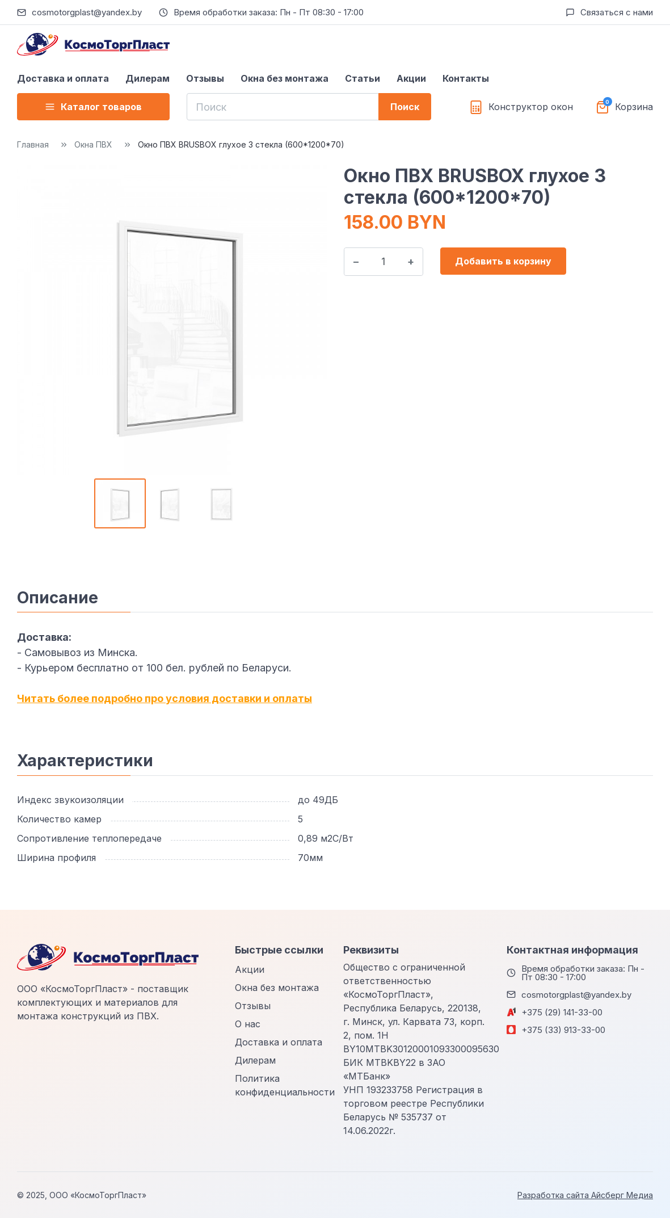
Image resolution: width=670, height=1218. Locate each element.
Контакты (466, 78)
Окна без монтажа (284, 78)
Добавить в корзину (503, 261)
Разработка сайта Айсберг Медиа (585, 1195)
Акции (411, 78)
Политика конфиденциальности (285, 1085)
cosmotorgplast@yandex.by (87, 12)
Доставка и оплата (63, 78)
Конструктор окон (530, 107)
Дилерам (147, 78)
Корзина (634, 107)
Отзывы (205, 78)
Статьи (362, 78)
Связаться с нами (616, 12)
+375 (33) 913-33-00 (563, 1030)
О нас (247, 1024)
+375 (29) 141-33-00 (561, 1012)
